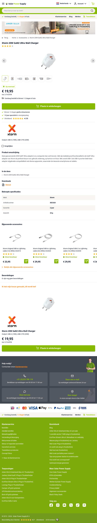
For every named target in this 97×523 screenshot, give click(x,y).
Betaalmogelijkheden (9, 434)
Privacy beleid (54, 488)
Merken (78, 16)
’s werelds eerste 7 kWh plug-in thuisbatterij (64, 434)
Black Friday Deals (55, 494)
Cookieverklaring (55, 485)
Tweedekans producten (10, 450)
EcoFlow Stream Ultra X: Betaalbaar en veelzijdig (66, 437)
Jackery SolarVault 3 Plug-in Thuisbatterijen (17, 475)
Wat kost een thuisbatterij (58, 450)
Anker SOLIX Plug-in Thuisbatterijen (14, 478)
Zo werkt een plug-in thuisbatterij (61, 447)
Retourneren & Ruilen (9, 440)
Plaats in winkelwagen (48, 106)
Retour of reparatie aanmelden (12, 444)
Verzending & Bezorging (10, 437)
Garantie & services (8, 447)
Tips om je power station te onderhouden (63, 456)
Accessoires (23, 38)
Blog (70, 16)
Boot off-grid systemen (10, 494)
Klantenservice (60, 16)
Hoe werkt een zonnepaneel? (59, 460)
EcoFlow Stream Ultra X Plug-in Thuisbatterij (17, 482)
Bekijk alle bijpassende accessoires (17, 267)
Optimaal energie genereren (59, 463)
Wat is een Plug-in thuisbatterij (60, 444)
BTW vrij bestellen (55, 475)
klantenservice (21, 367)
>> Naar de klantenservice (11, 458)
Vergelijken (8, 146)
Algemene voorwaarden (57, 491)
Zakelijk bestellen (8, 431)
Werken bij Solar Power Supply (60, 482)
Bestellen (5, 428)
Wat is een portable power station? (61, 453)
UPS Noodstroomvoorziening (12, 491)
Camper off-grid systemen (11, 488)
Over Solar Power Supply (58, 472)
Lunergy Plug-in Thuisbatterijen (13, 485)
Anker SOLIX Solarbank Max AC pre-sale (63, 431)
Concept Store (7, 453)
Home (14, 38)
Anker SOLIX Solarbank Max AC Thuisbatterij (17, 472)
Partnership (53, 478)
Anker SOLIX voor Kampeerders (13, 498)
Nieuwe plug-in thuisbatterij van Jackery (63, 440)
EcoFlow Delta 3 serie (9, 501)
